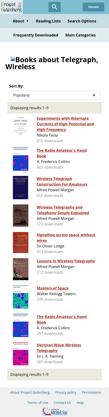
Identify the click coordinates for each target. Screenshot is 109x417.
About (21, 21)
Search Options (82, 21)
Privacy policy (65, 392)
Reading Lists (48, 21)
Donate (93, 7)
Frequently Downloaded (35, 35)
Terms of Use (37, 402)
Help (80, 402)
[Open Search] (55, 7)
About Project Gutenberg (30, 392)
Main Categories (80, 35)
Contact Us (62, 402)
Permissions (91, 392)
